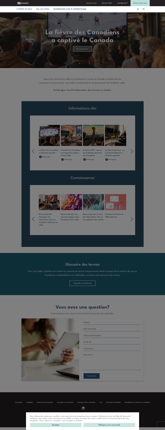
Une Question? (125, 3)
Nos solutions (42, 9)
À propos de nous (24, 9)
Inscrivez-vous (96, 3)
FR (144, 9)
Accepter (55, 425)
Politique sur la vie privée (109, 425)
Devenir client (111, 3)
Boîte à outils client (141, 3)
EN (138, 9)
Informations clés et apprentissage (69, 9)
